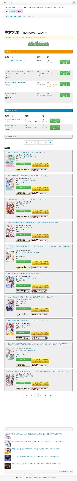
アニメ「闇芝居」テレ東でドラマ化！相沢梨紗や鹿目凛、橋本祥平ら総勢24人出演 (35, 463)
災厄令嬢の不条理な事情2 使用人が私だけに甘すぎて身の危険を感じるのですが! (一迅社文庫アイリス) (38, 371)
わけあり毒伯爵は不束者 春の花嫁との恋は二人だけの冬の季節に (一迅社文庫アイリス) (34, 222)
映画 (13, 11)
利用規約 (29, 477)
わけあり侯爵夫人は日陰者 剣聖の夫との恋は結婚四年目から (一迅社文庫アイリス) (32, 297)
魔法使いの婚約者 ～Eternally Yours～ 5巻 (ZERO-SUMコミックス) (28, 152)
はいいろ (22, 157)
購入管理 (22, 164)
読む (7, 75)
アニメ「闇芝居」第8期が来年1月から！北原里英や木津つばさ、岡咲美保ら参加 (35, 456)
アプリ (51, 7)
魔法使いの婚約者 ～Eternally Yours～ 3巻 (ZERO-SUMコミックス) (28, 273)
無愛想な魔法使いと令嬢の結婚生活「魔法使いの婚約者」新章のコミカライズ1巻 (35, 449)
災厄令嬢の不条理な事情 (12, 119)
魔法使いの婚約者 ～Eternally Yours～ (16, 82)
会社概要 (47, 477)
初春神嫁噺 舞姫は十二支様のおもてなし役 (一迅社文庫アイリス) (27, 199)
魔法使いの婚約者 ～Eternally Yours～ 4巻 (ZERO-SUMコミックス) (28, 175)
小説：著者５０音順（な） (17, 16)
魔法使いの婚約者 (10, 93)
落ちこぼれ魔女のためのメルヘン (15, 60)
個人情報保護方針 (38, 477)
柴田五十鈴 (23, 253)
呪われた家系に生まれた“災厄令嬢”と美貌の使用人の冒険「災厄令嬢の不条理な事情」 (36, 434)
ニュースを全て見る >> (65, 471)
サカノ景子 (34, 157)
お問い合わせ (55, 477)
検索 (20, 11)
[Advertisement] (39, 25)
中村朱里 (28, 157)
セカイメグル (29, 227)
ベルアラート (6, 2)
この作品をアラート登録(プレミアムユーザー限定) (40, 165)
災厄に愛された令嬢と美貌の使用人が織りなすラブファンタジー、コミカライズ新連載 (37, 441)
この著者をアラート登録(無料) (38, 44)
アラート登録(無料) (65, 62)
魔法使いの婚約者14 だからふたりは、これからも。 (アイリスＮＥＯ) (29, 320)
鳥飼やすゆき (29, 376)
